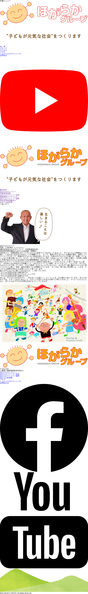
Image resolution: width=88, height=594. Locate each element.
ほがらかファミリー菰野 (9, 376)
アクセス (3, 50)
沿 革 (2, 46)
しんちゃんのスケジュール (10, 54)
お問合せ (3, 55)
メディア (3, 48)
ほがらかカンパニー (8, 372)
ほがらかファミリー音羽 (9, 374)
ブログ (2, 52)
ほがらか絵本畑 (6, 378)
